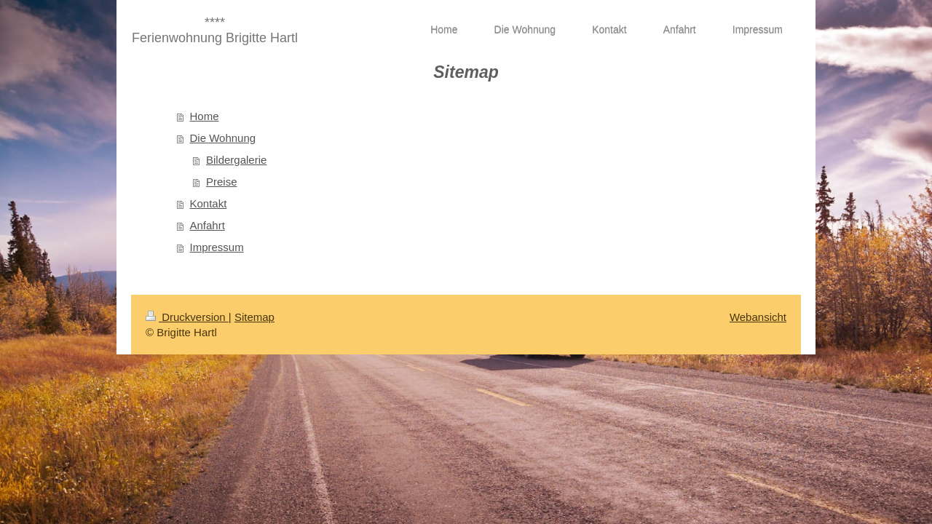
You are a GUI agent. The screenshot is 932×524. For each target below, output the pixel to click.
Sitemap (254, 317)
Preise (221, 181)
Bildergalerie (236, 160)
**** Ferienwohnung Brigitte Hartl (215, 30)
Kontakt (208, 203)
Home (204, 116)
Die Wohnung (223, 138)
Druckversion (187, 317)
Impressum (217, 247)
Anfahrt (207, 225)
